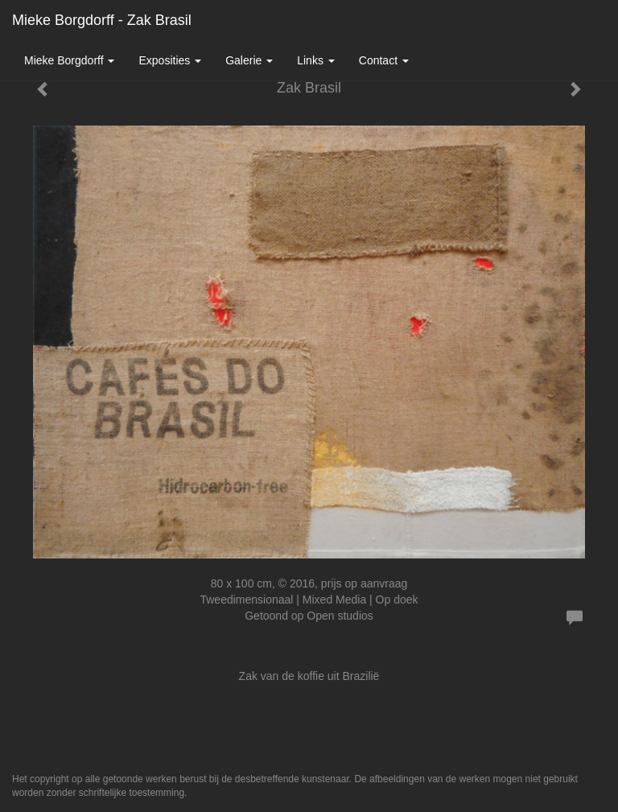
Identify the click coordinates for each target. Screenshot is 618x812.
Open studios (340, 615)
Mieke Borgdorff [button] (69, 60)
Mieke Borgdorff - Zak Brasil (102, 20)
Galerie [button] (249, 60)
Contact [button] (384, 60)
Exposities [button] (169, 60)
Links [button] (316, 60)
